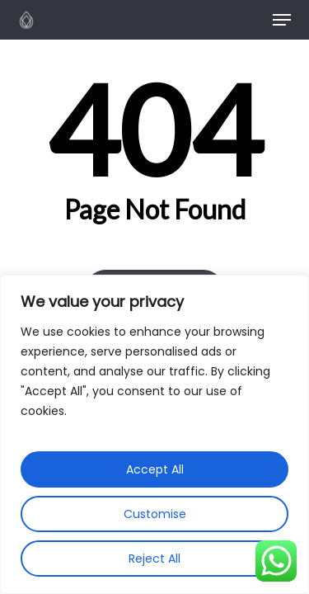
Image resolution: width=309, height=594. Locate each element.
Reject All (154, 558)
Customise (155, 514)
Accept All (155, 469)
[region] (154, 434)
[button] (282, 20)
